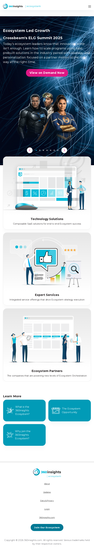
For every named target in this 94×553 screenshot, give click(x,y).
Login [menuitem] (47, 509)
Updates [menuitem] (47, 492)
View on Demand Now (47, 73)
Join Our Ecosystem (47, 527)
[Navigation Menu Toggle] (89, 6)
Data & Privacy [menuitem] (47, 501)
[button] (36, 150)
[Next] (64, 150)
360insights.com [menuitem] (47, 517)
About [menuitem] (47, 484)
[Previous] (30, 150)
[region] (47, 84)
